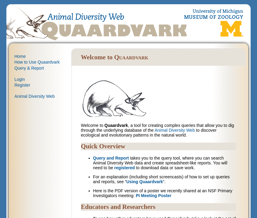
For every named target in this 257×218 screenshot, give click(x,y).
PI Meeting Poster (153, 195)
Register (22, 85)
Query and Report (111, 158)
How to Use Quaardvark (36, 62)
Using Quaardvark (144, 181)
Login (19, 79)
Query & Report (29, 68)
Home (19, 56)
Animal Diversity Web (34, 96)
